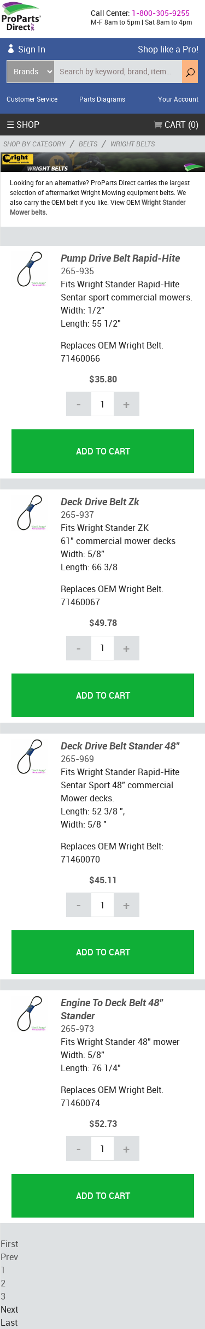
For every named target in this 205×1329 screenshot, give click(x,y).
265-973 (77, 1029)
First (9, 1244)
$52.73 (103, 1124)
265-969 (77, 759)
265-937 (77, 515)
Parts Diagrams (102, 98)
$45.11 (103, 880)
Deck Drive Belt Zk (100, 501)
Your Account (178, 98)
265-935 (77, 271)
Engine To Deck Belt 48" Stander (112, 1009)
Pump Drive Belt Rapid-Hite (120, 257)
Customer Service (32, 98)
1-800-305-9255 (161, 13)
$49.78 (103, 623)
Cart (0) (176, 125)
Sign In (31, 49)
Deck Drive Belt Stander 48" (120, 745)
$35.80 (103, 379)
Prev (9, 1257)
